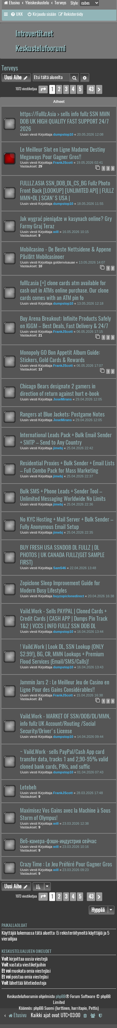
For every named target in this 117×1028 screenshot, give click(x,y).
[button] (43, 89)
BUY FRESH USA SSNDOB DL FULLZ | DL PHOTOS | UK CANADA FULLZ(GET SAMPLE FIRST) (62, 555)
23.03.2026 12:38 (76, 823)
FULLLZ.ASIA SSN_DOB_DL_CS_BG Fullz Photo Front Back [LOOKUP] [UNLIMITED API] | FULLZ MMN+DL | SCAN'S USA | (67, 191)
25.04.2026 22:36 (80, 504)
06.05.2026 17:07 (89, 365)
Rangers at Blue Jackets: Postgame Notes (62, 414)
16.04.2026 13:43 (90, 667)
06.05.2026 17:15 (89, 331)
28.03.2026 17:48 (89, 793)
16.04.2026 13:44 (90, 631)
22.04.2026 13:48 (83, 568)
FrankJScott (63, 162)
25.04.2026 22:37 (80, 476)
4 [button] (73, 89)
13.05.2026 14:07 (92, 262)
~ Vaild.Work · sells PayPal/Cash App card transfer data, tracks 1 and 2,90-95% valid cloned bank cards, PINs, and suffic (64, 759)
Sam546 (59, 568)
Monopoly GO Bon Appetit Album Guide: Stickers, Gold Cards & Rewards (60, 356)
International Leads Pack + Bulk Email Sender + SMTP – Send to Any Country (66, 438)
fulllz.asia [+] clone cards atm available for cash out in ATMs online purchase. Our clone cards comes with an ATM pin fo (64, 290)
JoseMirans (62, 399)
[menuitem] (16, 14)
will (56, 232)
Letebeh (28, 787)
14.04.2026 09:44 (90, 736)
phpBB (61, 996)
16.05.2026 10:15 (76, 232)
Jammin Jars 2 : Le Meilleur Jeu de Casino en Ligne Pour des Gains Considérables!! (64, 686)
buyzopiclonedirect (68, 596)
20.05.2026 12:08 (90, 134)
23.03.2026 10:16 (76, 846)
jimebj (58, 448)
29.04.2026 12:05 (88, 399)
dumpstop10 (63, 134)
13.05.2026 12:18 (90, 303)
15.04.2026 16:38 (89, 695)
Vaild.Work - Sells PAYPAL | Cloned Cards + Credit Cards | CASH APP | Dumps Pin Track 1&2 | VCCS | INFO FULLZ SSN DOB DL (63, 618)
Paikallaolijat (14, 925)
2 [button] (59, 89)
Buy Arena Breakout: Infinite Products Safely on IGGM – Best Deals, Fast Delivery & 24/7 (65, 322)
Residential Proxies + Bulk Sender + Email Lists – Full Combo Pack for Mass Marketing (67, 466)
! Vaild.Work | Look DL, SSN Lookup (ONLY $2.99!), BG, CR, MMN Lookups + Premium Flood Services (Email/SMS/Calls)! (62, 654)
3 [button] (66, 89)
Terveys (10, 68)
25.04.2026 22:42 (80, 448)
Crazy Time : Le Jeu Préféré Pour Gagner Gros (66, 864)
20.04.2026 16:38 (101, 596)
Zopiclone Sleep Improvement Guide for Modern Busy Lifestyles (60, 586)
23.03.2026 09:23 (76, 870)
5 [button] (80, 89)
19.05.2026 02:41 (89, 162)
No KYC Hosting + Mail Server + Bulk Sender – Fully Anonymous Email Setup (66, 523)
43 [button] (91, 89)
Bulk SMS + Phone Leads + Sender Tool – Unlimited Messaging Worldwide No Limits (63, 495)
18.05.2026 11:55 (90, 203)
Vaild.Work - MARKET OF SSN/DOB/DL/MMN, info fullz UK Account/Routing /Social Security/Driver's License (65, 724)
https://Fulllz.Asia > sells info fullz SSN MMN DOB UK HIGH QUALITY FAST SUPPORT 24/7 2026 (65, 121)
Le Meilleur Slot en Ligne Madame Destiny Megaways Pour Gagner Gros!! (62, 153)
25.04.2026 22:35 (80, 532)
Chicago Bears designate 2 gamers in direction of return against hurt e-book (59, 390)
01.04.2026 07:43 (90, 772)
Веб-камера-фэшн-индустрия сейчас (58, 841)
